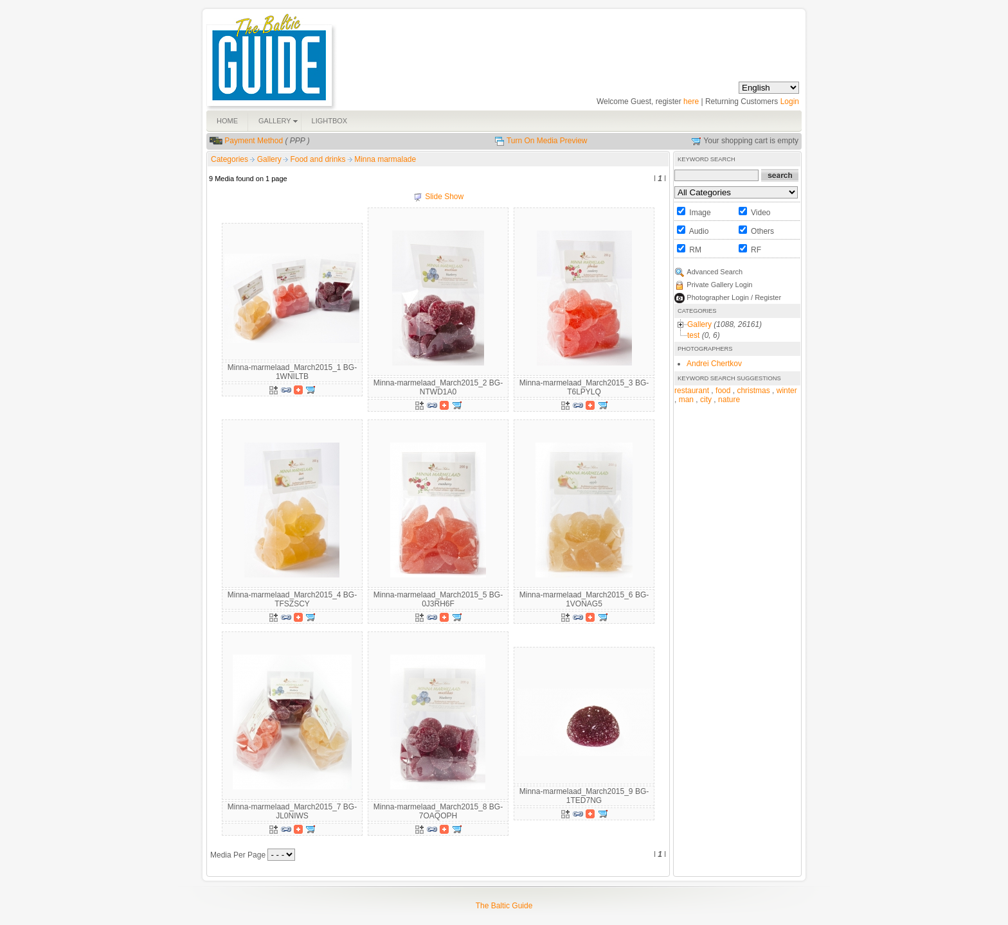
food (723, 390)
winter (787, 390)
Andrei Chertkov (714, 363)
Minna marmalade (385, 159)
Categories (229, 159)
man (686, 399)
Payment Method (253, 140)
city (706, 399)
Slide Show (444, 196)
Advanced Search (714, 272)
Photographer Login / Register (734, 297)
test (693, 335)
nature (729, 399)
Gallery (270, 159)
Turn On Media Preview (547, 140)
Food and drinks (318, 159)
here (691, 101)
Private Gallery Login (719, 284)
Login (789, 101)
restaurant (691, 390)
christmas (753, 390)
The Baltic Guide (504, 905)
